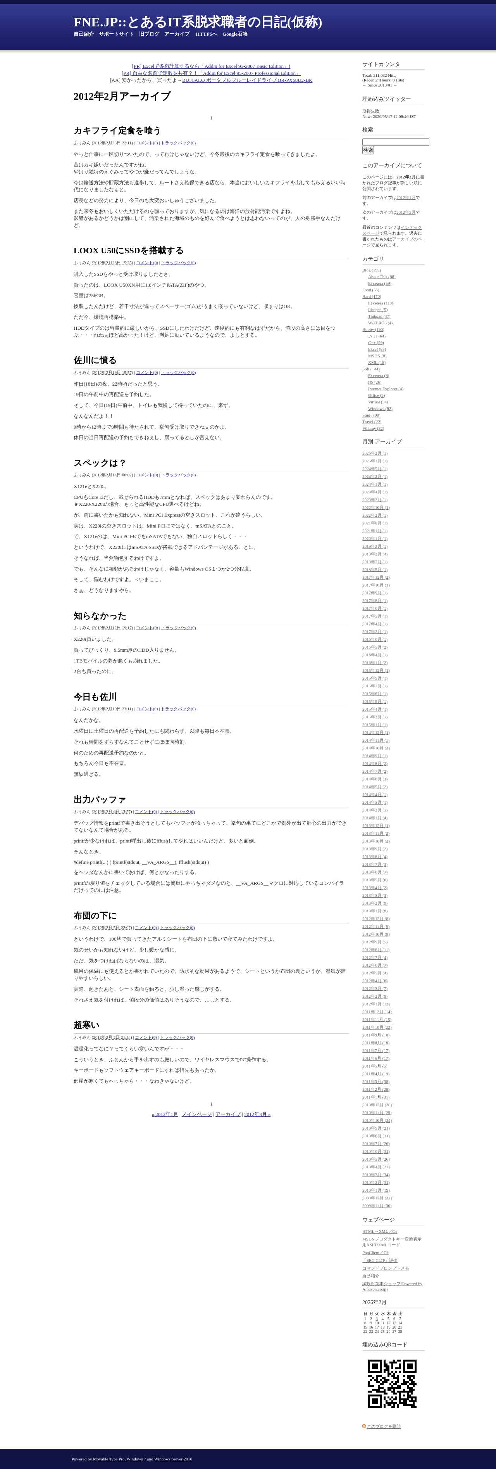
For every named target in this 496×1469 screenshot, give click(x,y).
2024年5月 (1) (375, 468)
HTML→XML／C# (379, 1231)
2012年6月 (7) (375, 965)
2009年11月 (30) (377, 1205)
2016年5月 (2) (375, 647)
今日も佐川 (95, 697)
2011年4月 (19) (375, 1073)
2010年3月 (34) (376, 1174)
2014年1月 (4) (375, 817)
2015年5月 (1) (375, 701)
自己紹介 (84, 34)
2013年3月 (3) (375, 895)
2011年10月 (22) (377, 1027)
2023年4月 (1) (375, 492)
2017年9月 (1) (375, 592)
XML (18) (377, 362)
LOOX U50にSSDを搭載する (129, 250)
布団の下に (95, 916)
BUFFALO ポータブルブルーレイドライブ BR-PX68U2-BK (247, 80)
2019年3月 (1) (375, 546)
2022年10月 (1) (376, 507)
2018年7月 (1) (375, 561)
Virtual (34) (378, 402)
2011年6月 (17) (375, 1058)
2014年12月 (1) (376, 732)
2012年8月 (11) (375, 949)
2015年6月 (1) (375, 693)
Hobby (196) (373, 329)
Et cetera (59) (379, 283)
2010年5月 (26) (376, 1159)
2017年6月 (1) (375, 608)
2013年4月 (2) (375, 887)
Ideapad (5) (378, 309)
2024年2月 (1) (375, 476)
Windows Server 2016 (173, 1459)
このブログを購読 (384, 1426)
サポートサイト (116, 34)
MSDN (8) (377, 355)
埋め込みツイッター (386, 99)
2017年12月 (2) (376, 577)
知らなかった (100, 616)
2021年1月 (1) (375, 530)
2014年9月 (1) (375, 755)
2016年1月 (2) (375, 662)
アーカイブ (176, 34)
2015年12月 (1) (376, 670)
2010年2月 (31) (376, 1182)
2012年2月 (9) (375, 996)
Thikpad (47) (379, 316)
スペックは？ (100, 463)
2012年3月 (406, 212)
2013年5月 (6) (375, 879)
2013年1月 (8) (375, 910)
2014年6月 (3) (375, 779)
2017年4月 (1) (375, 623)
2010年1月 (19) (376, 1190)
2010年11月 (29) (377, 1112)
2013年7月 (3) (375, 864)
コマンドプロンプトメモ (385, 1268)
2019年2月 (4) (375, 554)
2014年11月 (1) (375, 740)
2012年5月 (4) (375, 973)
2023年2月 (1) (375, 499)
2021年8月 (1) (375, 523)
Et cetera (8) (378, 375)
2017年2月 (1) (375, 631)
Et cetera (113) (380, 303)
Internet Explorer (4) (385, 388)
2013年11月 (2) (375, 833)
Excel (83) (377, 349)
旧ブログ (149, 34)
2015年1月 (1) (375, 724)
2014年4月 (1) (375, 794)
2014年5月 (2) (375, 786)
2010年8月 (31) (376, 1135)
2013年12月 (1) (376, 825)
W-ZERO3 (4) (380, 322)
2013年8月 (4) (375, 856)
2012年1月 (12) (376, 1004)
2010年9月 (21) (376, 1128)
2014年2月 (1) (375, 810)
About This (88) (382, 276)
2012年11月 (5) (375, 926)
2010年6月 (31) (376, 1151)
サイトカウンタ (381, 64)
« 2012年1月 (165, 1114)
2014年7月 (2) (375, 771)
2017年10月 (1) (376, 585)
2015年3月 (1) (375, 717)
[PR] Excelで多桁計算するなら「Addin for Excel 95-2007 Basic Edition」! (211, 66)
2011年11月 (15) (376, 1019)
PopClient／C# (375, 1252)
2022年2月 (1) (375, 515)
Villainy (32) (373, 428)
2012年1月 (406, 197)
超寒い (87, 1025)
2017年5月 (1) (375, 616)
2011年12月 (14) (377, 1011)
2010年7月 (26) (376, 1143)
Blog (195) (371, 270)
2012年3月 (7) (375, 988)
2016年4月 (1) (375, 654)
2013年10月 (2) (376, 841)
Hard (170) (371, 296)
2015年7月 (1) (375, 685)
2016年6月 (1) (375, 639)
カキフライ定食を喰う (118, 130)
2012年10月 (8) (376, 934)
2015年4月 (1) (375, 709)
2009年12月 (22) (377, 1198)
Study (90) (371, 415)
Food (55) (370, 289)
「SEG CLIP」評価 (380, 1260)
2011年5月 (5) (375, 1066)
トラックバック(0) (178, 142)
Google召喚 (235, 34)
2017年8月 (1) (375, 600)
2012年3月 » (257, 1114)
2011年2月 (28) (375, 1089)
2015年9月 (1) (375, 678)
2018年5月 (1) (375, 569)
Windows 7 (136, 1459)
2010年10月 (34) (377, 1120)
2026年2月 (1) (375, 453)
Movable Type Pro (109, 1459)
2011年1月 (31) (375, 1097)
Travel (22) (371, 421)
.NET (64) (377, 336)
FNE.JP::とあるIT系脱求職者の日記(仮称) (198, 22)
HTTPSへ (206, 34)
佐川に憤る (95, 360)
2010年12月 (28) (377, 1104)
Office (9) (376, 395)
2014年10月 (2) (376, 748)
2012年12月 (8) (376, 918)
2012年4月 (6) (375, 980)
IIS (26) (375, 382)
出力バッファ (100, 800)
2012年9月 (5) (375, 942)
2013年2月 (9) (375, 903)
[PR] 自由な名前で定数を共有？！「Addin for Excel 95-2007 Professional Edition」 (211, 73)
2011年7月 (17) (375, 1050)
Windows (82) (380, 408)
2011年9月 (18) (375, 1035)
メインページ (197, 1114)
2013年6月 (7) (375, 872)
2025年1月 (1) (375, 461)
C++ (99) (376, 342)
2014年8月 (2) (375, 763)
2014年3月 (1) (375, 802)
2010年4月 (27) (376, 1166)
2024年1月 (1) (375, 484)
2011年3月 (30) (375, 1081)
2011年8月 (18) (375, 1042)
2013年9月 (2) (375, 848)
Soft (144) (371, 369)
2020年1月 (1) (375, 538)
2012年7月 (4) (375, 957)
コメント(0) (147, 142)
